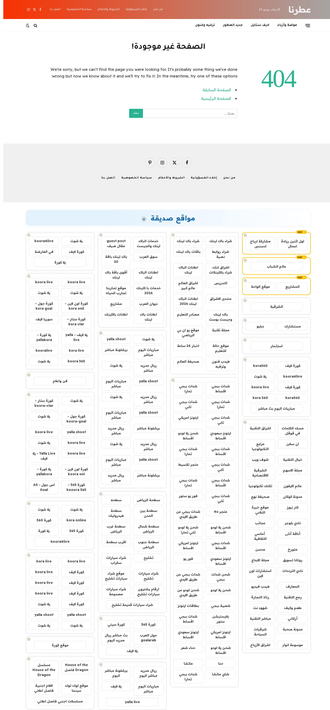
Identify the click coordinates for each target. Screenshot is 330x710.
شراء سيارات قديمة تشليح (129, 605)
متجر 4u (217, 511)
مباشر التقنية (257, 618)
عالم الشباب (273, 266)
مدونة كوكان (289, 496)
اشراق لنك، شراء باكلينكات (217, 269)
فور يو (185, 558)
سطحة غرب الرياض (112, 528)
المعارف (289, 586)
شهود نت (257, 608)
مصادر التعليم (185, 314)
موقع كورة (56, 645)
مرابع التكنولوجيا (257, 446)
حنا (217, 663)
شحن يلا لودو (217, 590)
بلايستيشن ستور (217, 619)
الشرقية (273, 306)
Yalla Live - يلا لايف (40, 456)
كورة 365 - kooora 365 (73, 487)
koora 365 (73, 361)
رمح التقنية (289, 597)
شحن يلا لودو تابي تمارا (185, 529)
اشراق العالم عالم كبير (185, 285)
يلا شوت (257, 376)
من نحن (155, 9)
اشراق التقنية (257, 428)
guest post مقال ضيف (112, 243)
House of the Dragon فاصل (73, 667)
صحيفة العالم (185, 361)
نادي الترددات (289, 571)
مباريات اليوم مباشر (145, 352)
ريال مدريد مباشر (145, 368)
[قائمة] (304, 25)
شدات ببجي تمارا (185, 388)
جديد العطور (229, 25)
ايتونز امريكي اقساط (185, 545)
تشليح (145, 558)
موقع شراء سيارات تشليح (113, 575)
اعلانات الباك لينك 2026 (185, 301)
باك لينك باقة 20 (113, 259)
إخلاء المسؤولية (133, 9)
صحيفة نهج (257, 496)
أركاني (289, 618)
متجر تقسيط (185, 464)
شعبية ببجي (217, 606)
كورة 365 (145, 624)
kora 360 (257, 398)
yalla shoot (112, 339)
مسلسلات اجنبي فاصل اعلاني (57, 701)
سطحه (112, 500)
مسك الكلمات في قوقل (289, 430)
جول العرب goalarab (145, 637)
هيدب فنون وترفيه (217, 364)
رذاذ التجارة (257, 597)
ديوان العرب (145, 304)
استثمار (273, 346)
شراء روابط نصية (217, 254)
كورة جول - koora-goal (73, 418)
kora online (73, 520)
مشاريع (113, 304)
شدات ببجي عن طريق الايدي (185, 514)
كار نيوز (289, 507)
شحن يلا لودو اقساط (185, 435)
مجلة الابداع (257, 560)
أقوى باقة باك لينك (113, 274)
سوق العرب (145, 256)
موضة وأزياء (284, 25)
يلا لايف (128, 651)
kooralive (40, 350)
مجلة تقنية (217, 330)
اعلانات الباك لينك (185, 269)
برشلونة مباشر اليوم (112, 673)
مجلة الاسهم (289, 470)
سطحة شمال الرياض (145, 528)
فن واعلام (56, 381)
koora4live (289, 376)
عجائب (257, 523)
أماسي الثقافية (257, 536)
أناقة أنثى (289, 534)
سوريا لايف (40, 319)
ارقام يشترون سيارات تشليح (145, 591)
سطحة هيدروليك (112, 513)
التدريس (217, 283)
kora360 (257, 366)
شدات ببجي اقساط (217, 388)
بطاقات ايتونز (185, 606)
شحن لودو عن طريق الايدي (185, 592)
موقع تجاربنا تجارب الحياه (113, 290)
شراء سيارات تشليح (145, 575)
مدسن (257, 549)
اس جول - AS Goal (40, 487)
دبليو (257, 326)
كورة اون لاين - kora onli (73, 306)
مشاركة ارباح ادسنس (257, 243)
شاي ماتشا (217, 674)
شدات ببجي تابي (185, 404)
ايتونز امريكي (185, 417)
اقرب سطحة (113, 542)
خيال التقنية (289, 459)
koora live (257, 387)
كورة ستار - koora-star (40, 403)
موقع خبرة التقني (256, 509)
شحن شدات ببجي (217, 576)
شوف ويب (257, 459)
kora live (73, 350)
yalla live (129, 702)
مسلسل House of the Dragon (40, 670)
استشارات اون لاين (257, 573)
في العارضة (40, 251)
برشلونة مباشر (112, 350)
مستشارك (289, 326)
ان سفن (289, 444)
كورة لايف (289, 366)
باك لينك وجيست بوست (217, 316)
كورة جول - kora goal (41, 306)
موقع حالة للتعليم (217, 348)
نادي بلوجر (289, 523)
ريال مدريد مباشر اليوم (145, 673)
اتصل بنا (51, 9)
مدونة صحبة (289, 629)
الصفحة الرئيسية (213, 98)
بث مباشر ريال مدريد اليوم (112, 637)
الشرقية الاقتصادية (257, 472)
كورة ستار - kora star (73, 321)
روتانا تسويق (289, 560)
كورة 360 (40, 520)
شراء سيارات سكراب (113, 560)
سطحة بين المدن (145, 513)
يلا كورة (56, 262)
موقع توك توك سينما (73, 688)
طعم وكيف (289, 608)
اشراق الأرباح (257, 645)
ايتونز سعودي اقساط (217, 435)
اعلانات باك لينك (145, 316)
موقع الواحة (257, 286)
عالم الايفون (289, 486)
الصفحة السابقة (213, 89)
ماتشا (184, 663)
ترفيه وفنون (202, 25)
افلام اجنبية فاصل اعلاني (40, 688)
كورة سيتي (112, 624)
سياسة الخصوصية (76, 9)
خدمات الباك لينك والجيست (145, 243)
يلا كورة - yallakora (41, 337)
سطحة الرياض (145, 500)
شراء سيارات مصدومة (113, 591)
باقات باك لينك (185, 251)
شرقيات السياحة (256, 631)
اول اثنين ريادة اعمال (289, 243)
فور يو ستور (184, 496)
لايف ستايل (256, 25)
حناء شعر (185, 648)
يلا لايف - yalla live (73, 337)
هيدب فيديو (257, 586)
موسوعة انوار (289, 645)
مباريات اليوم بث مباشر (273, 408)
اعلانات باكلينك (112, 314)
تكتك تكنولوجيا (257, 486)
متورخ (289, 549)
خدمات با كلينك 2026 (145, 290)
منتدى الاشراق (217, 299)
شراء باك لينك (217, 241)
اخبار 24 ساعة (185, 346)
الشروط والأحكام (105, 9)
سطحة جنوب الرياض (145, 544)
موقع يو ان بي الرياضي (185, 332)
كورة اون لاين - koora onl (73, 471)
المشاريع (289, 286)
